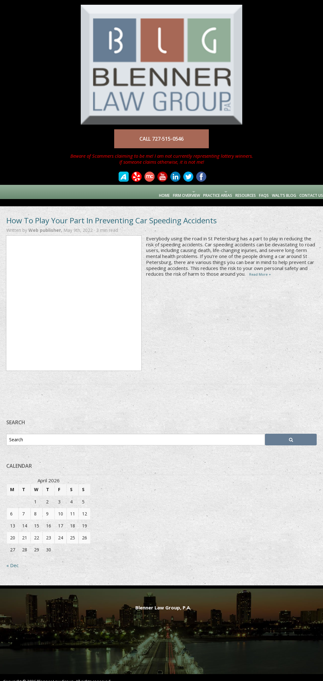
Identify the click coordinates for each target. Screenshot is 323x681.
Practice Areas (193, 191)
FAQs (254, 191)
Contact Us (308, 191)
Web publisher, (45, 223)
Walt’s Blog (277, 191)
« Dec (12, 558)
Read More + (260, 267)
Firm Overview (151, 191)
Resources (232, 191)
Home (125, 191)
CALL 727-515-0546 (161, 138)
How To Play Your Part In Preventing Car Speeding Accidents (111, 213)
